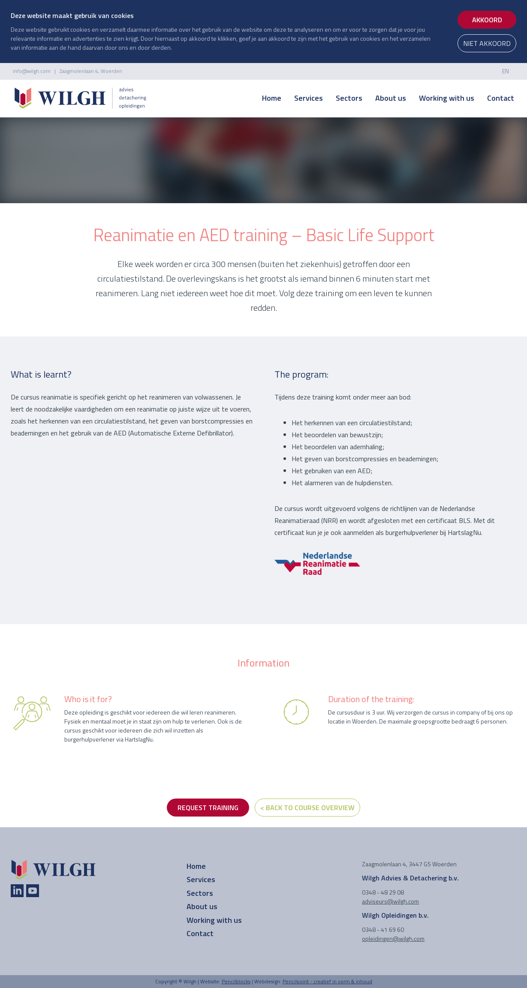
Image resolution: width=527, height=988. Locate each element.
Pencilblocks (236, 981)
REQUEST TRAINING (208, 807)
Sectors (349, 98)
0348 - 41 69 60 (383, 929)
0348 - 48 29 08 (383, 892)
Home (271, 98)
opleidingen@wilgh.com (393, 938)
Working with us (446, 98)
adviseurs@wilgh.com (390, 901)
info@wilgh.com (32, 71)
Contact (500, 98)
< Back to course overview (307, 807)
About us (390, 98)
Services (308, 98)
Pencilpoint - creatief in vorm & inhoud (327, 981)
